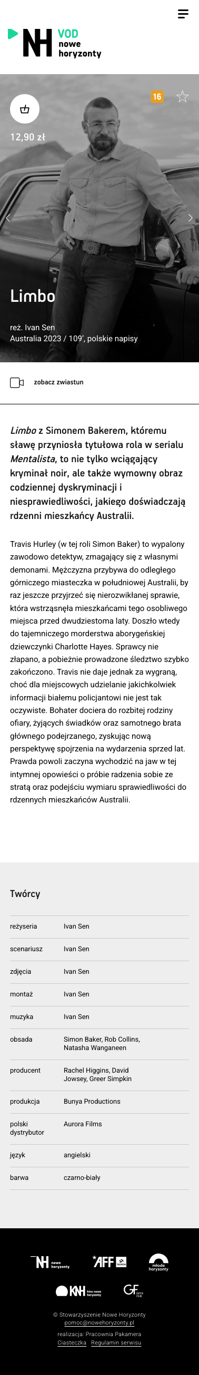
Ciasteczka (71, 1342)
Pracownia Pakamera (114, 1334)
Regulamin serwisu (116, 1342)
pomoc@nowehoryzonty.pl (100, 1322)
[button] (190, 218)
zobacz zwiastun (58, 382)
